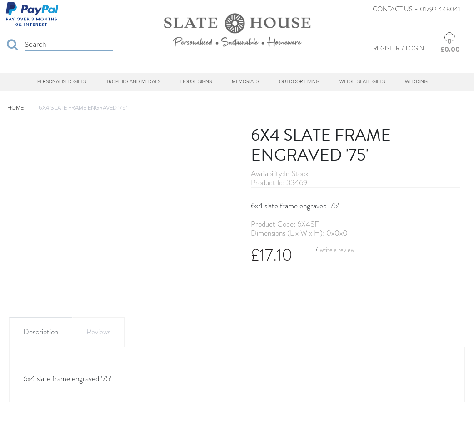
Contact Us (393, 9)
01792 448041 (440, 9)
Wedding (416, 82)
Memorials (245, 82)
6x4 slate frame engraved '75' (83, 107)
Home (15, 107)
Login (415, 48)
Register (386, 48)
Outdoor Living (299, 82)
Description (40, 332)
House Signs (196, 82)
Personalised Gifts (61, 82)
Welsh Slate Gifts (362, 82)
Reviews (98, 332)
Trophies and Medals (133, 82)
